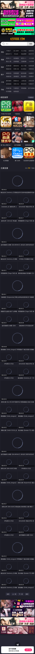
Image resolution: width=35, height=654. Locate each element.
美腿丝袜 (8, 76)
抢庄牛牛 (31, 54)
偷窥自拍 (8, 73)
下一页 (21, 594)
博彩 (2, 52)
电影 (2, 67)
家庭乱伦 (16, 81)
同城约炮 (8, 88)
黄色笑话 (23, 84)
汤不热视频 (31, 88)
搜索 (30, 44)
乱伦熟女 (23, 69)
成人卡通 (23, 66)
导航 (2, 90)
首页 (8, 594)
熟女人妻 (8, 61)
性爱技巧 (31, 84)
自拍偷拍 (16, 58)
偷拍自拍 (16, 66)
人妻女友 (23, 81)
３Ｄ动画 (31, 58)
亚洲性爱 (8, 66)
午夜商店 (16, 88)
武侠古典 (31, 81)
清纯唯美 (16, 76)
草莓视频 (23, 88)
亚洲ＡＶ (8, 58)
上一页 (14, 594)
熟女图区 (23, 76)
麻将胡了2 (9, 54)
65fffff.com (17, 39)
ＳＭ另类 (31, 61)
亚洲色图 (16, 73)
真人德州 (16, 51)
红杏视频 (8, 91)
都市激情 (8, 81)
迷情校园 (8, 84)
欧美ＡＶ (23, 58)
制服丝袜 (8, 69)
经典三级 (16, 69)
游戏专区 (31, 51)
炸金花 (16, 54)
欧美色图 (23, 73)
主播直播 (23, 61)
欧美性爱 (31, 66)
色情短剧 (16, 91)
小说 (2, 82)
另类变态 (31, 69)
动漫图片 (31, 73)
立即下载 (28, 650)
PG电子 (8, 51)
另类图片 (31, 76)
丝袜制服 (16, 61)
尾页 (27, 594)
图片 (2, 75)
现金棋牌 (23, 54)
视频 (2, 60)
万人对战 (23, 51)
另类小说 (16, 84)
